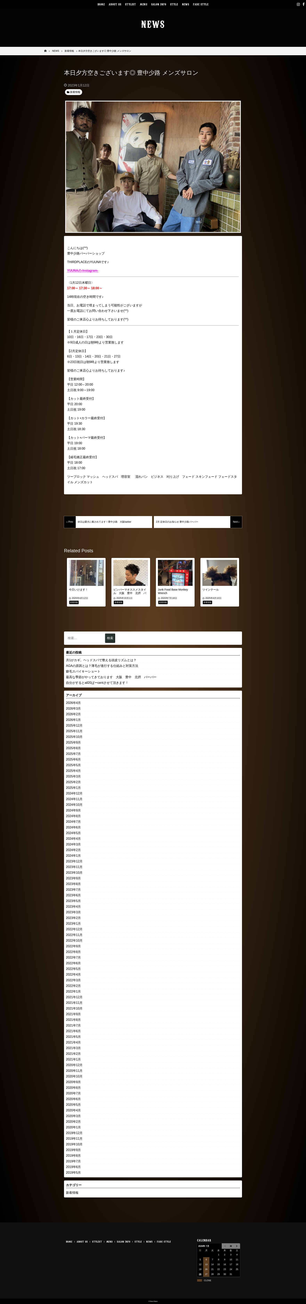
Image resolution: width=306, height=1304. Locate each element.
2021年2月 (73, 1053)
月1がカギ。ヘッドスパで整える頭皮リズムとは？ (101, 660)
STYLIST (130, 4)
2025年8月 (73, 748)
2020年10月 (74, 1076)
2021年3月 (73, 1048)
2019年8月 (73, 1155)
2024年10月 (74, 804)
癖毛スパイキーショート (83, 671)
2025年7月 (73, 753)
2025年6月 (73, 759)
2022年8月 (73, 952)
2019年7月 (73, 1161)
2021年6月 (73, 1031)
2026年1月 (73, 719)
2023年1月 (73, 923)
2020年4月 (73, 1110)
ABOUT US (115, 4)
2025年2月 (73, 782)
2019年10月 (74, 1144)
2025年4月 (73, 770)
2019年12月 (74, 1133)
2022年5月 (73, 968)
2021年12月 (74, 997)
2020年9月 (73, 1082)
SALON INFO (158, 4)
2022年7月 (73, 957)
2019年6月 (73, 1167)
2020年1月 (73, 1127)
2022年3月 (73, 980)
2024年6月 (73, 827)
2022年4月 (73, 974)
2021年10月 (74, 1008)
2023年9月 (73, 878)
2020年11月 (74, 1070)
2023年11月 (74, 867)
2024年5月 (73, 833)
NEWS (185, 4)
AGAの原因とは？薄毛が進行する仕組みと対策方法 (102, 665)
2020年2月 (73, 1121)
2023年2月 (73, 918)
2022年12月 (74, 929)
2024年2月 (73, 850)
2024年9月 (73, 810)
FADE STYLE (200, 4)
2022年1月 (73, 991)
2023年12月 (74, 861)
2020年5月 (73, 1104)
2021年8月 (73, 1019)
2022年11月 (74, 935)
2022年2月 (73, 985)
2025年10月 (74, 736)
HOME (101, 4)
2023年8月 (73, 884)
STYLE (174, 4)
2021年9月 (73, 1014)
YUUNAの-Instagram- (82, 270)
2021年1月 (73, 1059)
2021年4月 (73, 1042)
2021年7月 (73, 1025)
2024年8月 (73, 816)
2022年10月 (74, 940)
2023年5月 (73, 901)
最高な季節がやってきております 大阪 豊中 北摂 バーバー (111, 677)
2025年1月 (73, 787)
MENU (143, 4)
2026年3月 (73, 708)
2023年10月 (74, 872)
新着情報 (72, 1192)
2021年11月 (74, 1002)
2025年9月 (73, 742)
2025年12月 (74, 725)
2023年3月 (73, 912)
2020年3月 (73, 1116)
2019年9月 (73, 1150)
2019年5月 (73, 1172)
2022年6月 (73, 963)
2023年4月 (73, 906)
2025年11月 (74, 731)
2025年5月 (73, 765)
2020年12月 (74, 1065)
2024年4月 (73, 838)
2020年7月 (73, 1093)
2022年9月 (73, 946)
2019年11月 (74, 1138)
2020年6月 (73, 1099)
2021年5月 (73, 1036)
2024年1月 (73, 855)
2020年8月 (73, 1087)
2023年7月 (73, 889)
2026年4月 (73, 702)
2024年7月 (73, 821)
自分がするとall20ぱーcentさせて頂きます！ (97, 682)
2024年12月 (74, 793)
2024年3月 (73, 844)
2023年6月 (73, 895)
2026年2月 (73, 714)
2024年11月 (74, 799)
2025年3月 (73, 776)
